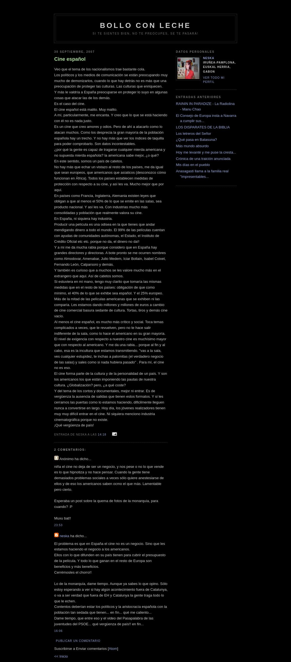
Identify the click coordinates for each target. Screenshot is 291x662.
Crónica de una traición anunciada (203, 159)
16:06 (58, 630)
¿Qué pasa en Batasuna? (196, 140)
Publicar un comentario (78, 640)
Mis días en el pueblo (193, 165)
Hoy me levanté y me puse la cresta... (206, 152)
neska (64, 536)
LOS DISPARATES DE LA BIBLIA (203, 127)
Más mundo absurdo (192, 146)
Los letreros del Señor (193, 133)
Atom (113, 649)
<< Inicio (61, 656)
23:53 (58, 525)
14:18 (102, 434)
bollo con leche (145, 25)
